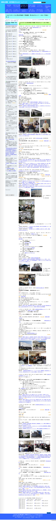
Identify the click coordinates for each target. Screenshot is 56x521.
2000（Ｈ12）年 (22, 508)
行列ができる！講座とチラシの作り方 (16, 6)
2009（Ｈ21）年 (30, 503)
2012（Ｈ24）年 (45, 500)
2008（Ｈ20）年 (37, 503)
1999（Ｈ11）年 (30, 508)
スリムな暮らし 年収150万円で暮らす (16, 10)
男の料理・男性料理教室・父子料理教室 (31, 6)
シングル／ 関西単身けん (25, 10)
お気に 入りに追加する (10, 195)
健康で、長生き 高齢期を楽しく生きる (9, 11)
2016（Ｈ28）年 (38, 499)
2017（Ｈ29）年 (30, 499)
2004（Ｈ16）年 (30, 505)
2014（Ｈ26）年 (30, 500)
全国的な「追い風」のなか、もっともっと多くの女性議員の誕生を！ (11, 123)
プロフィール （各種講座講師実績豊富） (47, 6)
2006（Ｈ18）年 (22, 504)
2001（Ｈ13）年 (22, 506)
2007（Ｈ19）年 (45, 503)
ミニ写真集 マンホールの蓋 (48, 10)
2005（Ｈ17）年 (22, 505)
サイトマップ (8, 189)
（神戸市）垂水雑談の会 (10, 169)
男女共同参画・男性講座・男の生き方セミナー (22, 19)
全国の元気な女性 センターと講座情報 (39, 10)
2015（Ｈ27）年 (22, 500)
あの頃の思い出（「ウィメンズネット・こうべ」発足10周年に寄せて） (11, 118)
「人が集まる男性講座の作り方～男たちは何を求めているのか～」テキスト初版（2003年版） (11, 77)
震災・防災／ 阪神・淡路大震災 (32, 10)
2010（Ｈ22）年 (22, 503)
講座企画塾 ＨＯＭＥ (10, 6)
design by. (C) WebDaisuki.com (28, 518)
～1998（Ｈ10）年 (38, 508)
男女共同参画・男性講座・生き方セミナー (24, 6)
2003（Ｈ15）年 (37, 505)
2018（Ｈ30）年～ (22, 499)
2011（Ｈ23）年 (22, 501)
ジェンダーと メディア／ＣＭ (40, 6)
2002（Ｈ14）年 (45, 505)
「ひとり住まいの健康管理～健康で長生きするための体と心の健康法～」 (11, 177)
